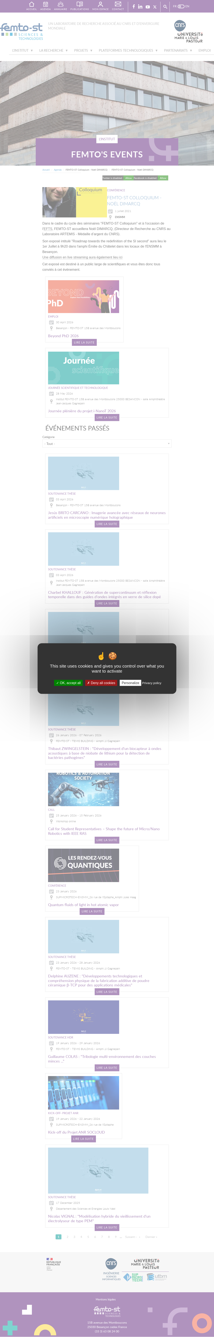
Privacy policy (151, 683)
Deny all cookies (101, 683)
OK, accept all (68, 683)
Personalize (130, 683)
